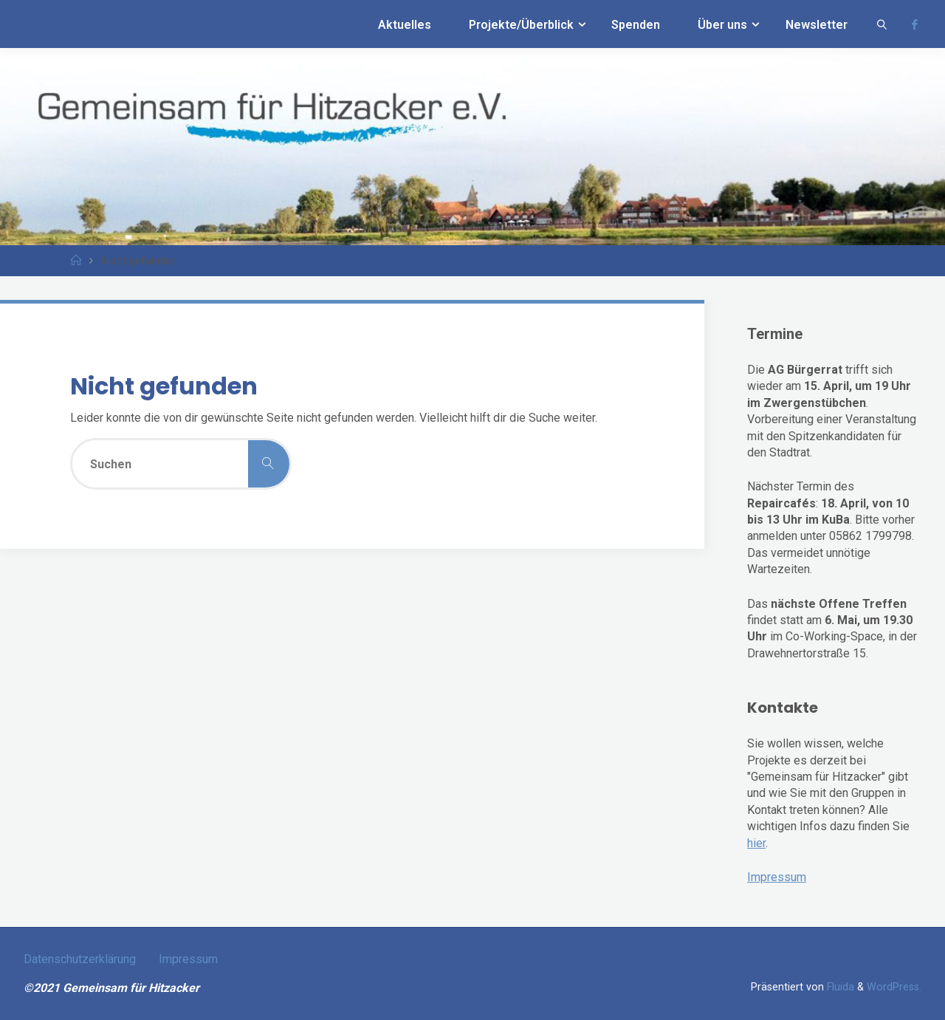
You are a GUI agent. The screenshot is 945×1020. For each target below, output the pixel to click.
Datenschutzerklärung (80, 959)
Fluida (839, 987)
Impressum (776, 877)
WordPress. (894, 987)
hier (756, 843)
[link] (882, 24)
